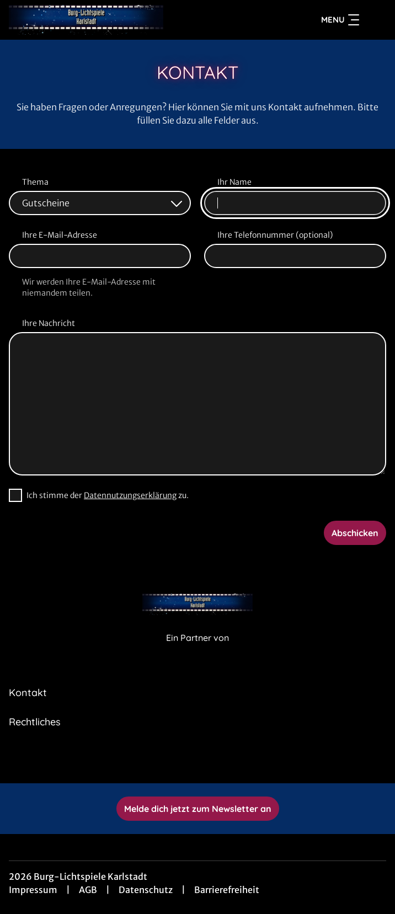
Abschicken (355, 532)
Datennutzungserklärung (130, 495)
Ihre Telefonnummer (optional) (275, 235)
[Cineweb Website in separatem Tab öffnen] (197, 649)
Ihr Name (234, 182)
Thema (35, 182)
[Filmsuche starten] (375, 20)
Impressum (33, 889)
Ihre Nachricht (48, 323)
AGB (88, 889)
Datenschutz (146, 889)
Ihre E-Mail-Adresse (59, 235)
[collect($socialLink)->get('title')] (173, 759)
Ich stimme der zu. (107, 495)
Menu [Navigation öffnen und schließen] (340, 19)
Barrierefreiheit (226, 889)
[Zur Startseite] (86, 20)
